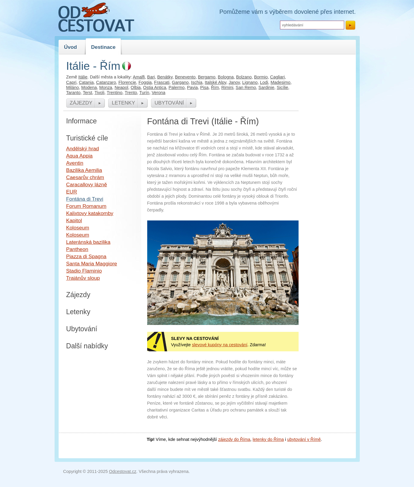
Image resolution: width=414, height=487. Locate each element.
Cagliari (277, 77)
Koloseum (77, 228)
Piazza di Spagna (86, 256)
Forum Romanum (86, 206)
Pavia (192, 87)
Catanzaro (106, 82)
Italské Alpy (215, 82)
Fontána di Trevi (84, 199)
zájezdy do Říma (234, 439)
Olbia (136, 87)
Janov (234, 82)
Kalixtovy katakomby (89, 213)
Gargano (180, 82)
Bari (151, 77)
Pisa (204, 87)
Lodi (264, 82)
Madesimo (280, 82)
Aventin (74, 163)
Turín (144, 92)
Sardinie (266, 87)
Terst (87, 92)
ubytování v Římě (304, 439)
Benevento (185, 77)
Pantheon (77, 249)
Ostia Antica (154, 87)
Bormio (261, 77)
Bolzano (244, 77)
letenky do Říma (268, 439)
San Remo (246, 87)
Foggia (145, 82)
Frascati (161, 82)
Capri (71, 82)
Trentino (114, 92)
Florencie (127, 82)
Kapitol (74, 220)
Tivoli (99, 92)
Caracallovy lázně (86, 184)
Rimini (227, 87)
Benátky (164, 77)
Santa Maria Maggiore (91, 264)
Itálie (82, 77)
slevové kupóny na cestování (219, 344)
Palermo (176, 87)
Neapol (121, 87)
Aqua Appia (79, 156)
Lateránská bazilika (88, 242)
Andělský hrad (82, 149)
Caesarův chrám (85, 177)
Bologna (226, 77)
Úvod (70, 47)
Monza (105, 87)
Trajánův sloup (83, 278)
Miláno (72, 87)
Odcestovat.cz (122, 471)
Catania (86, 82)
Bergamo (206, 77)
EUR (71, 192)
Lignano (250, 82)
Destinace (103, 47)
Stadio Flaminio (84, 271)
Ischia (196, 82)
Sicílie (282, 87)
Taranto (73, 92)
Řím (215, 87)
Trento (131, 92)
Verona (158, 92)
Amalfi (139, 77)
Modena (89, 87)
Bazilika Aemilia (84, 170)
